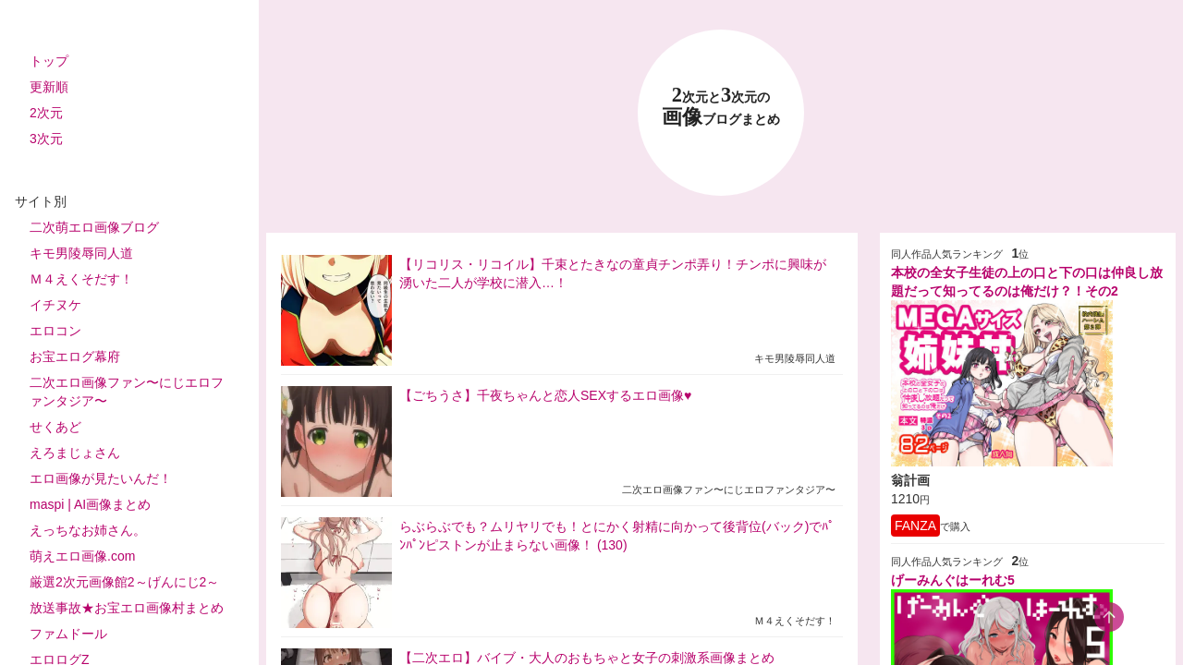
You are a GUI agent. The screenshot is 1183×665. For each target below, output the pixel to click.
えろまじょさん (75, 452)
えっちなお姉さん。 (88, 530)
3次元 (46, 138)
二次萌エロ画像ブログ (94, 227)
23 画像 (721, 106)
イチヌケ (55, 304)
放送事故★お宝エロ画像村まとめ (127, 607)
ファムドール (68, 633)
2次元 (46, 112)
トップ (49, 61)
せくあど (55, 426)
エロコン (55, 330)
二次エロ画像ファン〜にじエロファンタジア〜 (127, 391)
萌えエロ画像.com (82, 556)
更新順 (49, 86)
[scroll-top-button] (1109, 617)
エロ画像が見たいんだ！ (101, 478)
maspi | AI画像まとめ (90, 504)
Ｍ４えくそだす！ (81, 279)
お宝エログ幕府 (75, 356)
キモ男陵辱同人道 (81, 253)
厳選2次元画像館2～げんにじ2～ (124, 581)
